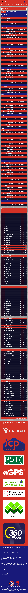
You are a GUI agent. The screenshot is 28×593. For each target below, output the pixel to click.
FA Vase (18, 556)
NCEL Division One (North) (6, 255)
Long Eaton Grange (8, 366)
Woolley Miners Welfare (9, 351)
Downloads (25, 573)
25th (2, 43)
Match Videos (17, 552)
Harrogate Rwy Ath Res (9, 405)
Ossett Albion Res (8, 403)
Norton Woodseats (8, 305)
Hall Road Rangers (8, 284)
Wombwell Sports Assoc (9, 376)
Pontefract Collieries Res (9, 395)
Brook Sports (7, 340)
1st (2, 96)
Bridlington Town (8, 280)
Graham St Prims (8, 362)
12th (2, 138)
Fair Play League (7, 563)
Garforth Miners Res (8, 385)
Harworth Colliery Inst (9, 309)
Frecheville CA (7, 295)
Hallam (6, 307)
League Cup (12, 556)
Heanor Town (20, 62)
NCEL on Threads (23, 576)
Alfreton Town (10, 159)
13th (2, 73)
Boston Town (10, 41)
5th (2, 117)
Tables (22, 4)
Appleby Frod (20, 79)
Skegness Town (20, 83)
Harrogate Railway (8, 346)
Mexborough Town (21, 71)
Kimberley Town (8, 315)
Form (8, 560)
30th (2, 64)
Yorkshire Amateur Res (9, 397)
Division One (17, 551)
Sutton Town (10, 143)
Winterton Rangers (9, 119)
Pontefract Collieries (9, 322)
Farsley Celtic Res (8, 391)
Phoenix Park (7, 334)
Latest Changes (3, 570)
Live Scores (7, 4)
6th (2, 69)
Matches (17, 4)
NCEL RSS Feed (15, 577)
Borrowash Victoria (8, 353)
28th (2, 18)
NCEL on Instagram (10, 576)
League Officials (3, 573)
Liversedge (7, 271)
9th (2, 52)
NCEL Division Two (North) (6, 318)
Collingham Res (8, 411)
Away (6, 560)
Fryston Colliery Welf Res (9, 415)
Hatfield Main (7, 278)
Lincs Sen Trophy (3, 557)
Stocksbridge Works (8, 360)
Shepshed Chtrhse (9, 75)
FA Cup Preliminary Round (8, 27)
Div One (2, 556)
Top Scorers (2, 563)
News (13, 4)
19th (2, 120)
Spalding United (21, 20)
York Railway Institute (9, 282)
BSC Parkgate (7, 301)
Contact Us (14, 573)
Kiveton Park (7, 364)
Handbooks (20, 573)
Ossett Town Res (8, 407)
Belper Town (20, 113)
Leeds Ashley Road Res (9, 409)
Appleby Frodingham (9, 234)
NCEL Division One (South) (6, 287)
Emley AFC (11, 50)
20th (2, 77)
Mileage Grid (15, 568)
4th (2, 27)
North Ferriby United (9, 259)
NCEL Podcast (12, 552)
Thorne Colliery (8, 338)
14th (2, 35)
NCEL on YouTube (9, 577)
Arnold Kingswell (8, 303)
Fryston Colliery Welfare (9, 336)
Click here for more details (21, 418)
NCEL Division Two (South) (6, 350)
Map (12, 568)
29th (2, 111)
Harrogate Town (8, 263)
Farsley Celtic (7, 261)
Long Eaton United (8, 311)
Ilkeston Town (10, 65)
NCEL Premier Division (8, 18)
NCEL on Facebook (17, 576)
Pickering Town (8, 344)
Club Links (20, 577)
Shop (1, 576)
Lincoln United (8, 289)
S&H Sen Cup (15, 557)
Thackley (19, 151)
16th (2, 56)
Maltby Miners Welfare (9, 299)
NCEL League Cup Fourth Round (10, 145)
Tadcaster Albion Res (9, 413)
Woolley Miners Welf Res (9, 393)
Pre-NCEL (9, 574)
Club (7, 12)
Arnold (19, 24)
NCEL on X (4, 576)
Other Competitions (23, 551)
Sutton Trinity (7, 378)
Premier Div (16, 554)
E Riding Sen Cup (23, 556)
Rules (17, 573)
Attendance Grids (12, 558)
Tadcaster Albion (8, 324)
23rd (2, 60)
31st (2, 22)
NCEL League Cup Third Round (9, 120)
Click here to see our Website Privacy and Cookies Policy (14, 591)
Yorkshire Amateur (8, 326)
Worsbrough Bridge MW (9, 356)
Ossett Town (7, 267)
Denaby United (8, 297)
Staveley (6, 291)
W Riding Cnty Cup (21, 557)
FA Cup (15, 556)
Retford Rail (7, 374)
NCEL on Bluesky (3, 577)
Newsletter (5, 574)
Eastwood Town (20, 45)
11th (2, 31)
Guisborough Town (21, 54)
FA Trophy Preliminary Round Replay (11, 35)
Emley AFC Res (7, 383)
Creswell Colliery (8, 372)
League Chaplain (8, 573)
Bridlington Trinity (21, 101)
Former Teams (20, 568)
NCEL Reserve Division (5, 381)
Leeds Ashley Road (8, 276)
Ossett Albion (7, 269)
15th (2, 103)
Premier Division (12, 551)
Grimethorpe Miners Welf (9, 330)
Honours (2, 574)
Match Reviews (3, 552)
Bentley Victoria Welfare (9, 250)
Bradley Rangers (8, 273)
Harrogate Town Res (8, 387)
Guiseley (11, 58)
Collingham (7, 332)
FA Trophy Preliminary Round (9, 31)
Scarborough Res (10, 122)
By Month (12, 554)
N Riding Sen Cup (9, 557)
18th (2, 39)
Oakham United (8, 358)
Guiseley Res (7, 389)
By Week (9, 554)
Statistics (11, 12)
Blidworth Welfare (8, 368)
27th (2, 81)
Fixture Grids (6, 558)
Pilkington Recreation (9, 328)
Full (1, 560)
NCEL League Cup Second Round (10, 111)
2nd (2, 48)
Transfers (7, 552)
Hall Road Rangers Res (9, 401)
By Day (6, 554)
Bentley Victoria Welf (9, 20)
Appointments (8, 570)
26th (2, 124)
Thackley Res (7, 399)
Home (2, 4)
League (7, 551)
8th (2, 100)
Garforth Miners (8, 265)
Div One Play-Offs (6, 556)
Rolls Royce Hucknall (9, 370)
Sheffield (7, 293)
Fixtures (4, 551)
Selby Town (7, 342)
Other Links (24, 577)
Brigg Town (7, 313)
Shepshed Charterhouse (9, 214)
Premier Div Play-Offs (22, 554)
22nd (2, 107)
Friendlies (2, 558)
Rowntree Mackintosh (9, 320)
